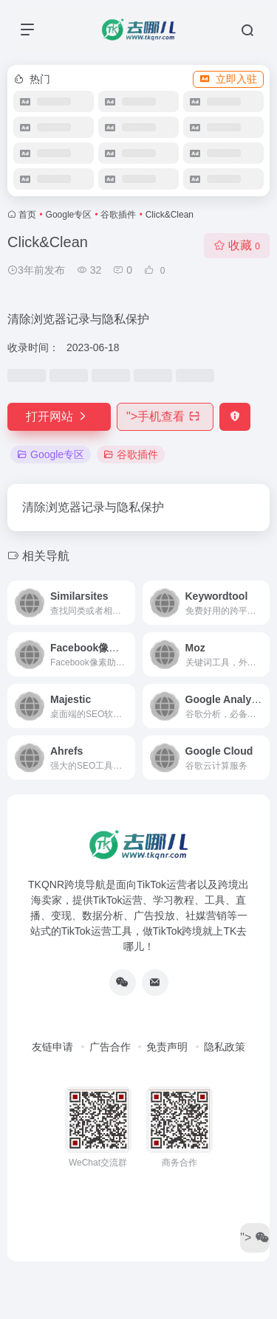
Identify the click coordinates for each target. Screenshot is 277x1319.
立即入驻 (228, 79)
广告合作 (110, 1047)
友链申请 (52, 1047)
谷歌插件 (118, 215)
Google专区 (69, 215)
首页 (27, 215)
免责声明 (167, 1047)
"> (165, 416)
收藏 (236, 245)
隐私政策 (224, 1047)
